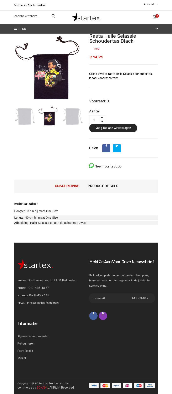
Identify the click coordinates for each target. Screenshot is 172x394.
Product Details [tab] (103, 186)
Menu (20, 28)
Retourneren (26, 343)
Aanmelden (140, 298)
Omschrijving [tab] (67, 186)
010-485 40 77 (38, 288)
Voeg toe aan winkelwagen (113, 128)
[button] (79, 116)
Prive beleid (25, 351)
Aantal (94, 111)
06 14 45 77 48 (39, 295)
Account (151, 4)
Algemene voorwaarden (33, 336)
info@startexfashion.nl (43, 303)
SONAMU (42, 387)
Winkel (21, 358)
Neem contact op (105, 165)
